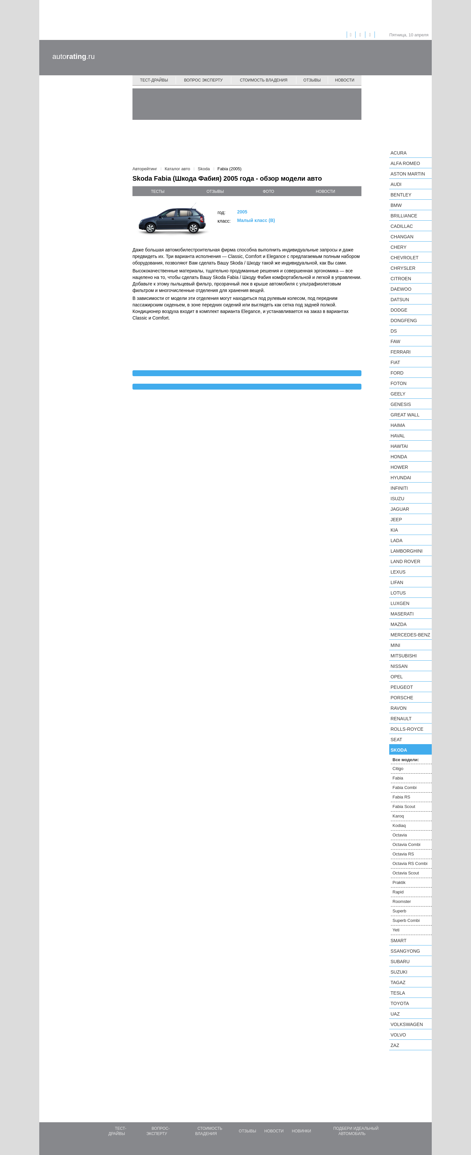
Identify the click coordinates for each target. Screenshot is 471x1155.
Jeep (396, 519)
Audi (396, 184)
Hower (399, 467)
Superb (399, 910)
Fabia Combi (404, 787)
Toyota (400, 1003)
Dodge (399, 310)
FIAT (395, 362)
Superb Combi (406, 920)
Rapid (398, 891)
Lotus (398, 593)
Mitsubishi (404, 655)
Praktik (399, 882)
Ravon (399, 708)
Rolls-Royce (407, 729)
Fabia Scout (403, 806)
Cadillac (402, 226)
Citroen (401, 278)
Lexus (398, 572)
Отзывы (312, 80)
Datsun (400, 299)
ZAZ (395, 1045)
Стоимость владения (263, 80)
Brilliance (404, 215)
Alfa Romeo (405, 163)
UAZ (395, 1014)
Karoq (398, 816)
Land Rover (405, 561)
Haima (398, 425)
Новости (344, 80)
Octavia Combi (406, 844)
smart (399, 940)
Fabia (397, 778)
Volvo (398, 1034)
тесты (158, 191)
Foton (399, 383)
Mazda (399, 624)
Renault (401, 718)
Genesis (401, 404)
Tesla (398, 993)
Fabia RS (401, 797)
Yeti (395, 929)
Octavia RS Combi (409, 863)
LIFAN (397, 582)
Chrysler (403, 268)
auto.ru (73, 56)
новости (325, 191)
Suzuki (399, 972)
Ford (397, 373)
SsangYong (405, 951)
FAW (395, 341)
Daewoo (401, 289)
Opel (397, 676)
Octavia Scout (405, 873)
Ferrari (400, 352)
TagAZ (398, 982)
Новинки (301, 1131)
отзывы (215, 191)
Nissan (399, 666)
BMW (396, 205)
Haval (398, 435)
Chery (399, 247)
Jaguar (400, 509)
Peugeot (402, 687)
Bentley (401, 194)
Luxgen (400, 603)
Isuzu (397, 498)
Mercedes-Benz (410, 634)
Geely (398, 393)
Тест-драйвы (154, 80)
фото (268, 191)
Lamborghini (407, 551)
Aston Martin (408, 173)
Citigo (397, 768)
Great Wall (405, 414)
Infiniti (399, 488)
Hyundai (401, 477)
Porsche (402, 697)
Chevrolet (405, 257)
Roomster (401, 901)
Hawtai (399, 446)
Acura (399, 153)
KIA (394, 530)
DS (394, 331)
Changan (402, 236)
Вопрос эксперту (203, 80)
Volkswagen (407, 1024)
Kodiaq (399, 825)
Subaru (400, 961)
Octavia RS (403, 854)
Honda (399, 456)
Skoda (399, 750)
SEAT (396, 739)
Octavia (399, 835)
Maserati (402, 613)
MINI (395, 645)
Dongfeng (404, 320)
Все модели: (405, 759)
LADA (397, 540)
